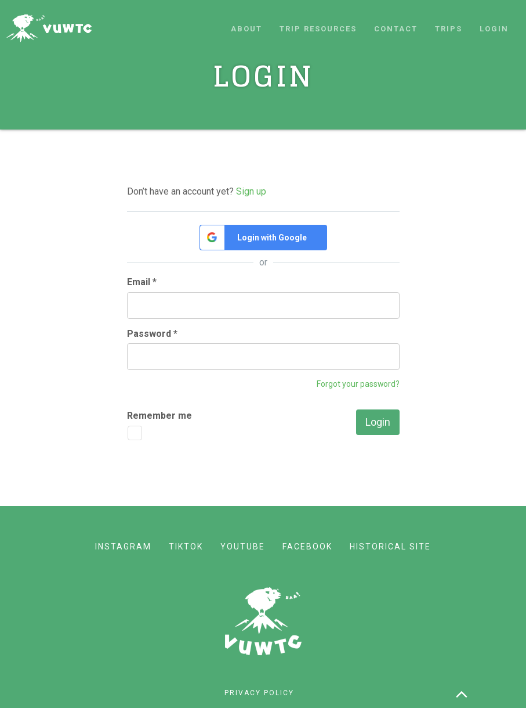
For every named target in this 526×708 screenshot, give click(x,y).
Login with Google (272, 237)
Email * (142, 281)
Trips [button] (448, 28)
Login (494, 28)
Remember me (159, 415)
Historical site (390, 546)
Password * (152, 333)
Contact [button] (396, 28)
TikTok (186, 546)
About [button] (246, 28)
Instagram (123, 546)
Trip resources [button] (318, 28)
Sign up (251, 191)
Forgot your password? (358, 384)
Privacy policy (259, 693)
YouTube (242, 546)
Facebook (307, 546)
